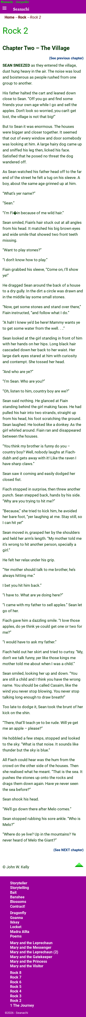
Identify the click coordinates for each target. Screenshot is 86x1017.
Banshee (17, 897)
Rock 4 (15, 991)
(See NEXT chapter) (68, 850)
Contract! (17, 906)
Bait (13, 892)
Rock (22, 17)
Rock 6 (15, 982)
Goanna (16, 918)
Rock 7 (15, 977)
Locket (15, 927)
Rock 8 (15, 972)
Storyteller (18, 883)
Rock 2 (15, 1000)
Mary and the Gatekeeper (31, 957)
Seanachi (21, 9)
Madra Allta (19, 931)
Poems (16, 936)
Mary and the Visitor (26, 966)
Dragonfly (18, 913)
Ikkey (14, 922)
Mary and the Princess (28, 961)
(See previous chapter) (66, 58)
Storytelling (19, 887)
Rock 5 (15, 986)
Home (9, 17)
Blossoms (18, 901)
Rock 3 (15, 996)
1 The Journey (22, 1005)
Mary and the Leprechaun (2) (34, 952)
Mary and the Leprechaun (31, 943)
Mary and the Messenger (30, 947)
